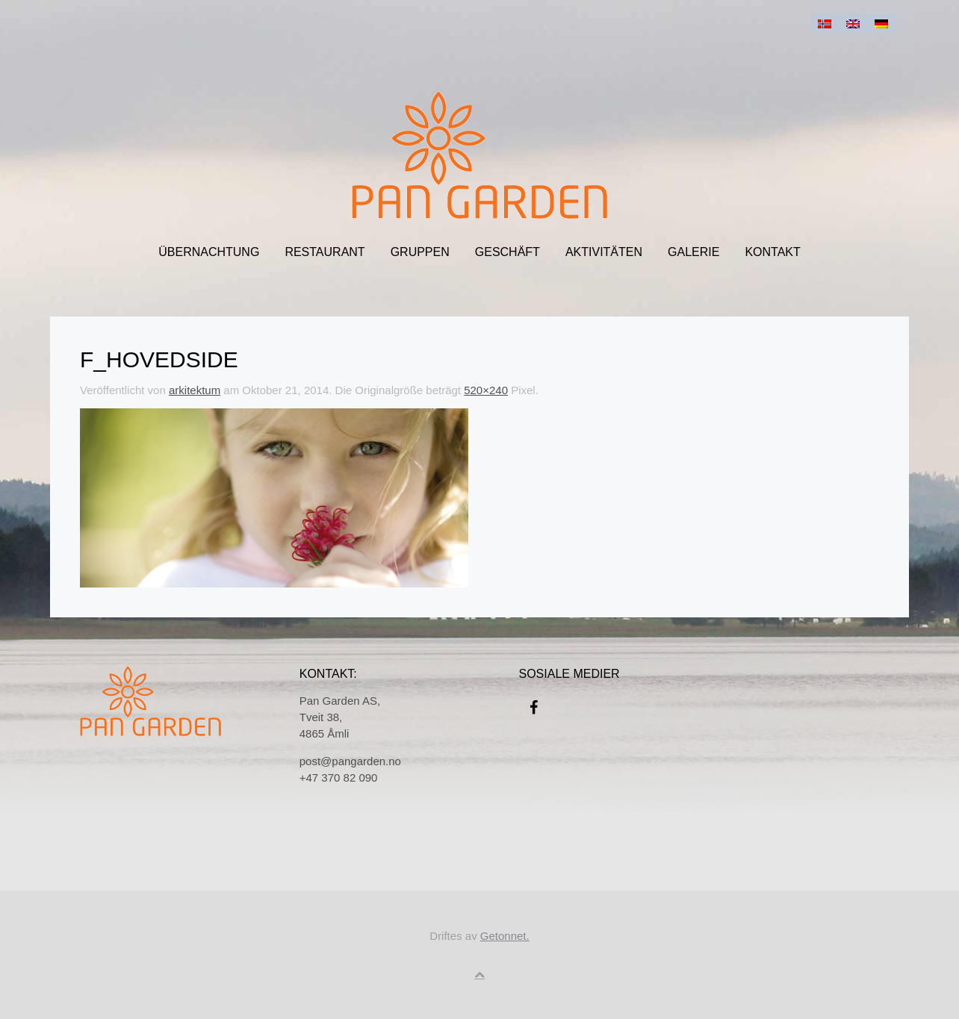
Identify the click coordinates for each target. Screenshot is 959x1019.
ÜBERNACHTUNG (208, 252)
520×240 (486, 390)
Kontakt (772, 252)
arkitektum (194, 390)
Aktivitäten (603, 252)
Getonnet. (505, 935)
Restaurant (324, 252)
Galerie (693, 252)
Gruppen (420, 252)
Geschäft (507, 252)
